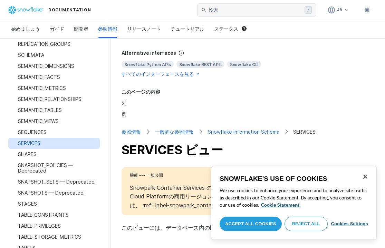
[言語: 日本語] (338, 10)
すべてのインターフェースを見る (161, 74)
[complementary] (248, 64)
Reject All (306, 223)
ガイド (57, 29)
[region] (294, 203)
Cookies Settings (349, 223)
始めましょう (25, 29)
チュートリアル (187, 29)
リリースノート (144, 29)
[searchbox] (255, 10)
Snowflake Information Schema (243, 132)
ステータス (230, 29)
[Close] (365, 176)
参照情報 (107, 29)
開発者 (81, 29)
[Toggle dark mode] (367, 10)
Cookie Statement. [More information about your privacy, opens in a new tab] (281, 205)
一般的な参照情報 (174, 132)
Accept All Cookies (250, 223)
